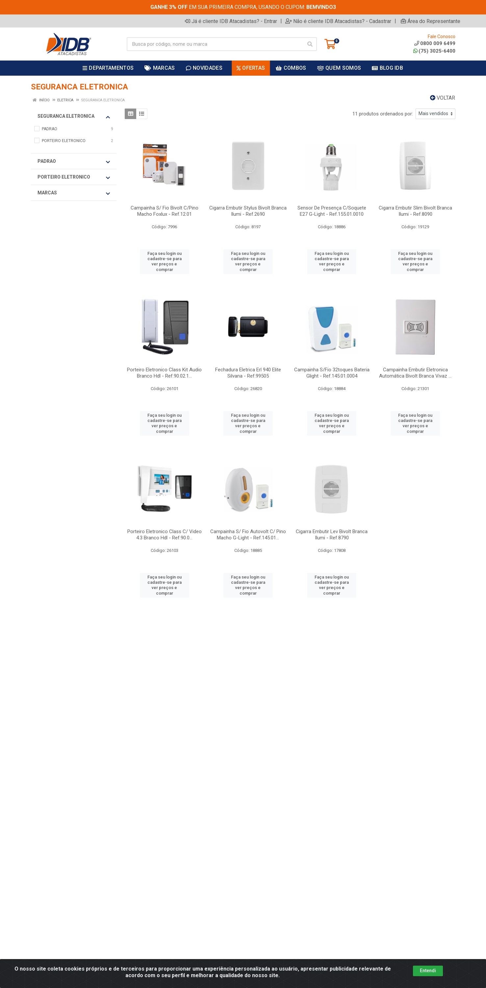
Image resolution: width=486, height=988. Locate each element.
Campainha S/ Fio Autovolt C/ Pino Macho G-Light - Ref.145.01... (248, 535)
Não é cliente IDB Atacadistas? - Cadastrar (338, 21)
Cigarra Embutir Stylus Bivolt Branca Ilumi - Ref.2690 (248, 211)
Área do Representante (430, 21)
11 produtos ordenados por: (382, 114)
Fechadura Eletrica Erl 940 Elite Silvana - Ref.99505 (248, 373)
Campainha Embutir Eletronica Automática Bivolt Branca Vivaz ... (415, 373)
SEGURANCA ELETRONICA (74, 116)
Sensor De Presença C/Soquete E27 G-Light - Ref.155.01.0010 (331, 211)
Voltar (442, 98)
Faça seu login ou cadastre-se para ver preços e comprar (164, 261)
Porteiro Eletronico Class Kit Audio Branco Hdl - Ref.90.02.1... (164, 373)
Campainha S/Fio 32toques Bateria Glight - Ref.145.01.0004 (332, 373)
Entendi (428, 970)
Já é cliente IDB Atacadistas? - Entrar (231, 21)
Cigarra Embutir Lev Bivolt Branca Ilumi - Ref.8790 (332, 535)
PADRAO (74, 161)
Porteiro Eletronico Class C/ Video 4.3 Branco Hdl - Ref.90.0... (164, 535)
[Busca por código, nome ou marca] (215, 44)
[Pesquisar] (310, 44)
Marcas (74, 193)
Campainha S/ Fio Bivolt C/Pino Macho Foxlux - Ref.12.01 (164, 211)
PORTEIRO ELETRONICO (74, 177)
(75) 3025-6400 (434, 51)
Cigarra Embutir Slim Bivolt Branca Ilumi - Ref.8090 (415, 211)
